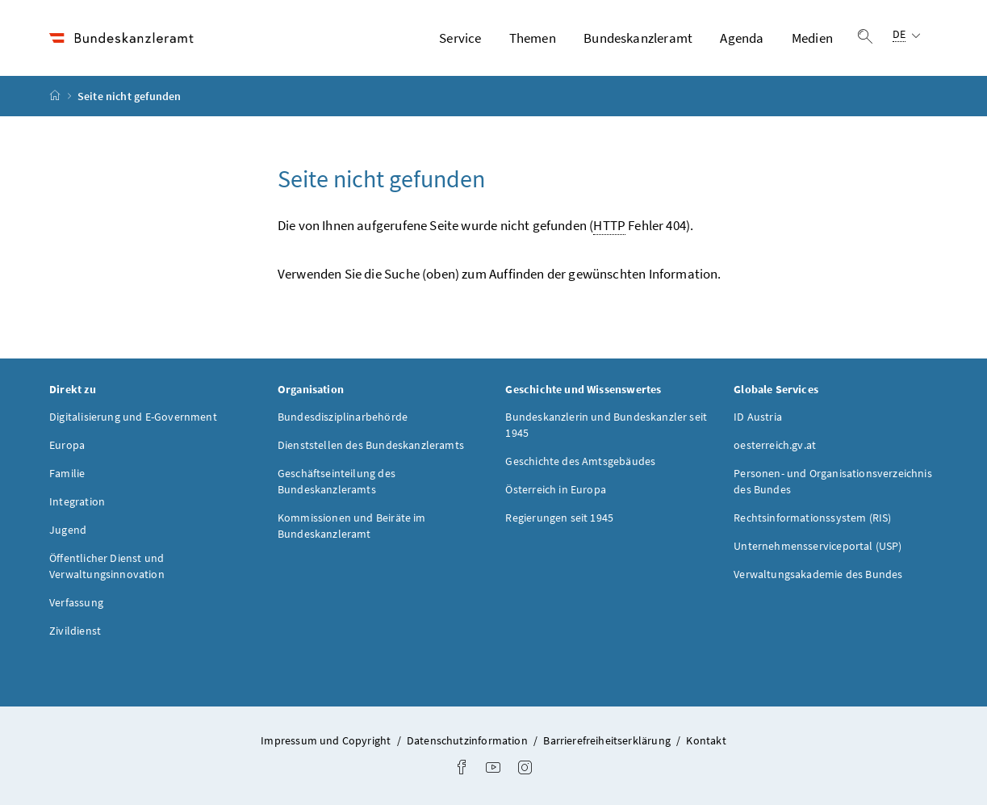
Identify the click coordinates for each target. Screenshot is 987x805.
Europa (67, 445)
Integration (77, 501)
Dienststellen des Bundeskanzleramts (371, 445)
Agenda (741, 38)
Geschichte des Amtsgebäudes (580, 461)
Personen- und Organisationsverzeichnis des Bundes (833, 481)
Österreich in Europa (555, 489)
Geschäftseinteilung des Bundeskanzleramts (336, 481)
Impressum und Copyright (327, 740)
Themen (532, 38)
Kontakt (706, 740)
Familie (67, 473)
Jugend (67, 529)
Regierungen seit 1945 (559, 517)
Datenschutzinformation (468, 740)
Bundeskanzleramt (637, 38)
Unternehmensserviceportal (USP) (817, 546)
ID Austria (758, 416)
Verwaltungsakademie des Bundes (818, 574)
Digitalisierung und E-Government (133, 416)
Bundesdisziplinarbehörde (343, 416)
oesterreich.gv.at (775, 445)
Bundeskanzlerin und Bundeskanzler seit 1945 (606, 424)
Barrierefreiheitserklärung (608, 740)
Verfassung (76, 602)
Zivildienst (75, 630)
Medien (812, 38)
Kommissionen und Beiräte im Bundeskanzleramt (352, 525)
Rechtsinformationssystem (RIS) (812, 517)
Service (460, 38)
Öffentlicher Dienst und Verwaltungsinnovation (107, 566)
